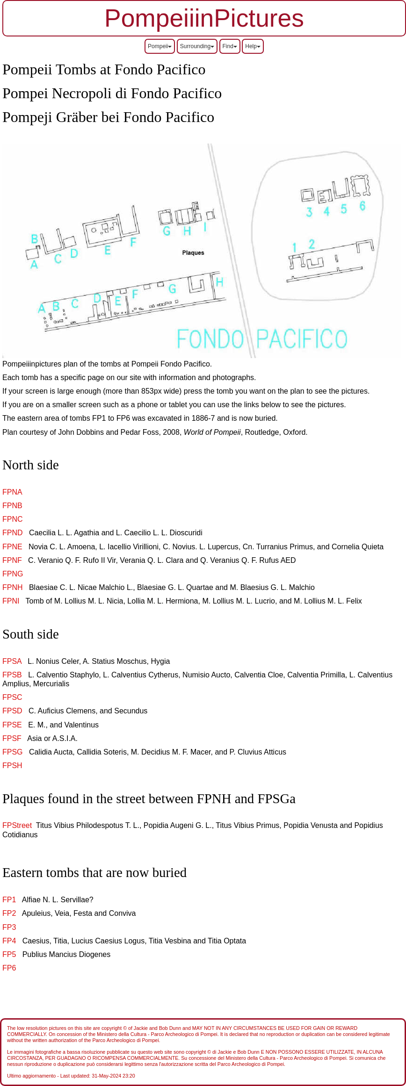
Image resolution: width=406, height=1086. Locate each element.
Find (230, 46)
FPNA (12, 492)
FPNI (10, 601)
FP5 (9, 954)
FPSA (12, 661)
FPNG (12, 574)
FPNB (12, 506)
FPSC (12, 697)
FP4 (9, 941)
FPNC (12, 519)
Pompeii (160, 46)
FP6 (9, 968)
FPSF (12, 738)
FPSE (12, 725)
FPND (12, 533)
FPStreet (17, 825)
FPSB (12, 675)
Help (253, 46)
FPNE (12, 547)
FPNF (12, 560)
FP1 (9, 900)
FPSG (12, 752)
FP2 (9, 913)
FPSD (12, 711)
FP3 (9, 927)
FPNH (12, 587)
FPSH (12, 766)
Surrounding (197, 46)
